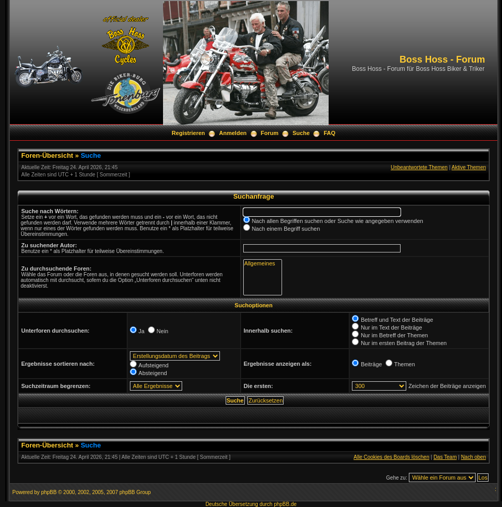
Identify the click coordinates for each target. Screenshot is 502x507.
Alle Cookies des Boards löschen (391, 457)
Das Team (445, 457)
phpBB (48, 492)
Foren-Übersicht (47, 155)
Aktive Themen (468, 167)
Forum (269, 133)
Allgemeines (262, 263)
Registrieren (188, 133)
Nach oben (473, 457)
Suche (300, 133)
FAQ (330, 133)
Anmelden (232, 133)
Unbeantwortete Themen (419, 167)
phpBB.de (285, 504)
